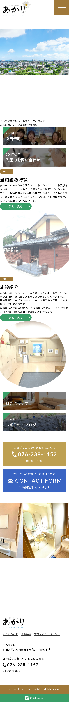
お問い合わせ (10, 634)
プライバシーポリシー (47, 634)
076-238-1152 (21, 664)
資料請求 (26, 634)
